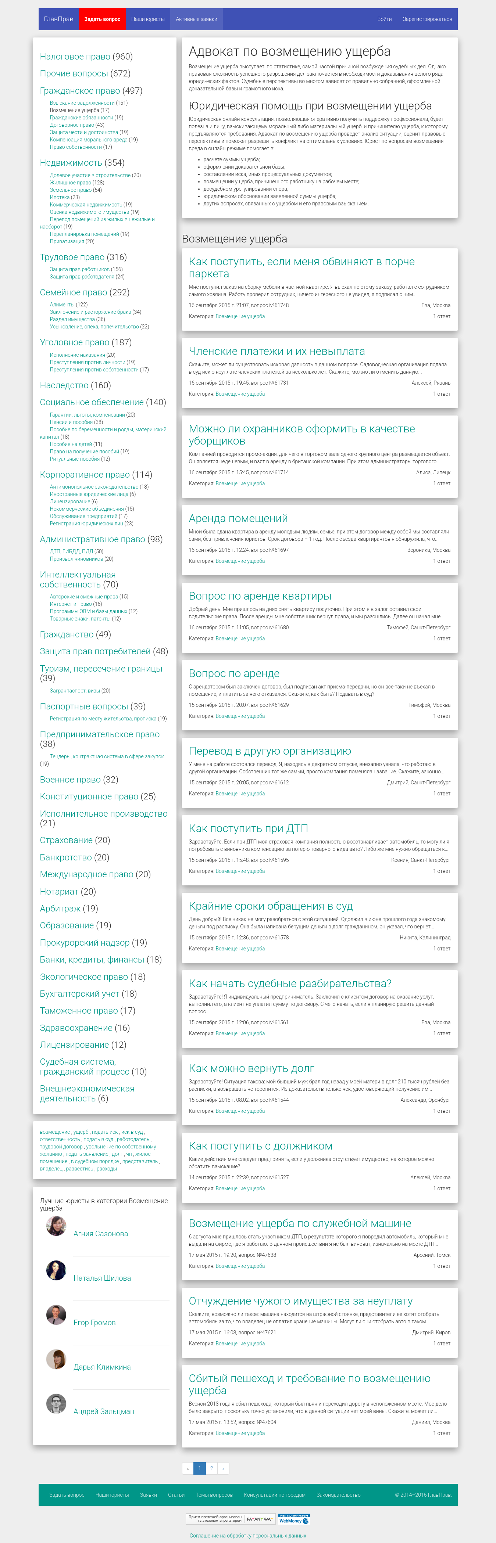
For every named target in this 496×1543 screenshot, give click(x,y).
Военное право (70, 779)
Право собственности (76, 147)
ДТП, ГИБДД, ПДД (71, 551)
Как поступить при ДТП (248, 828)
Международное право (86, 874)
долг (117, 1154)
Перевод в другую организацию (270, 750)
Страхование (66, 840)
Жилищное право (70, 183)
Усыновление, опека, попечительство (94, 327)
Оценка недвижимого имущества (89, 212)
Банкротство (66, 857)
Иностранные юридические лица (89, 494)
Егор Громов (95, 1322)
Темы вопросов (214, 1495)
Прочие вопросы (74, 73)
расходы (107, 1169)
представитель (140, 1161)
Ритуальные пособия (75, 459)
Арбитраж (60, 908)
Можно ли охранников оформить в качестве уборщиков (302, 434)
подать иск (105, 1132)
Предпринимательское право (100, 734)
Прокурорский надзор (85, 943)
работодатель (133, 1139)
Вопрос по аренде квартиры (260, 595)
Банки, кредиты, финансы (92, 959)
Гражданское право (80, 91)
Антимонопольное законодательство (94, 487)
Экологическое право (84, 977)
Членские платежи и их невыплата (277, 351)
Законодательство (339, 1495)
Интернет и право (71, 604)
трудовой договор (61, 1147)
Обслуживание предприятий (84, 516)
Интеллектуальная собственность (78, 579)
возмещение (55, 1132)
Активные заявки (196, 19)
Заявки (148, 1495)
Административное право (93, 539)
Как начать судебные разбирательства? (290, 983)
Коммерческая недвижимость (86, 205)
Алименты (62, 304)
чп (129, 1154)
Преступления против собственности (94, 370)
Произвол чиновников (76, 559)
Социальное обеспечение (92, 402)
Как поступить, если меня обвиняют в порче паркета (302, 267)
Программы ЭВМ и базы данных (89, 611)
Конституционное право (89, 796)
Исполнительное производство (104, 814)
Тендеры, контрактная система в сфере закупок (107, 756)
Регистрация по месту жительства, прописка (103, 719)
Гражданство (67, 634)
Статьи (176, 1495)
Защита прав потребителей (95, 651)
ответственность (60, 1139)
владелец (51, 1169)
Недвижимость (71, 163)
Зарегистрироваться (427, 19)
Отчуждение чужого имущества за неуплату (301, 1300)
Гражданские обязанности (81, 118)
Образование (67, 925)
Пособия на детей (71, 444)
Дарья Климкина (102, 1367)
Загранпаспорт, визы (75, 691)
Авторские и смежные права (84, 597)
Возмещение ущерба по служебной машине (300, 1223)
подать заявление (86, 1154)
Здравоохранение (76, 1028)
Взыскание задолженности (82, 103)
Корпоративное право (85, 475)
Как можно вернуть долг (251, 1068)
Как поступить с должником (261, 1145)
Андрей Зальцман (104, 1411)
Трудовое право (72, 257)
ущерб (81, 1132)
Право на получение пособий (84, 451)
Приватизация (67, 241)
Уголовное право (75, 342)
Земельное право (71, 190)
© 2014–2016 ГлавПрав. (423, 1495)
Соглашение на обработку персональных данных (248, 1536)
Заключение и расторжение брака (90, 312)
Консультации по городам (275, 1495)
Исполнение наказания (77, 355)
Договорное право (72, 125)
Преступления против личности (87, 362)
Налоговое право (75, 56)
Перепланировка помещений (84, 234)
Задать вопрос (103, 19)
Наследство (64, 385)
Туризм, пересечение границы (101, 668)
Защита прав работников (80, 269)
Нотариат (59, 891)
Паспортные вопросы (84, 706)
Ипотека (60, 197)
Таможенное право (79, 1011)
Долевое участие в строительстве (90, 175)
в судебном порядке (95, 1161)
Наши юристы (148, 19)
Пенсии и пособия (71, 422)
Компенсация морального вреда (89, 140)
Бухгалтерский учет (79, 994)
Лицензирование (70, 501)
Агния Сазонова (101, 1233)
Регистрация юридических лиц (86, 523)
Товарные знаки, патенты (80, 619)
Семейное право (73, 292)
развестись (79, 1169)
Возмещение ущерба (240, 316)
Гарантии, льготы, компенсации (87, 415)
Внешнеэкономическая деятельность (87, 1093)
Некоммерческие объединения (87, 509)
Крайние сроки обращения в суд (271, 905)
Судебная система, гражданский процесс (84, 1066)
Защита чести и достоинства (84, 132)
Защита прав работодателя (82, 277)
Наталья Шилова (102, 1278)
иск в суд (132, 1132)
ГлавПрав (59, 19)
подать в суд (98, 1139)
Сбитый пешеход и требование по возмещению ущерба (310, 1384)
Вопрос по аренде (234, 673)
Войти (385, 19)
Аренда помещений (238, 518)
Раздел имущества (72, 319)
